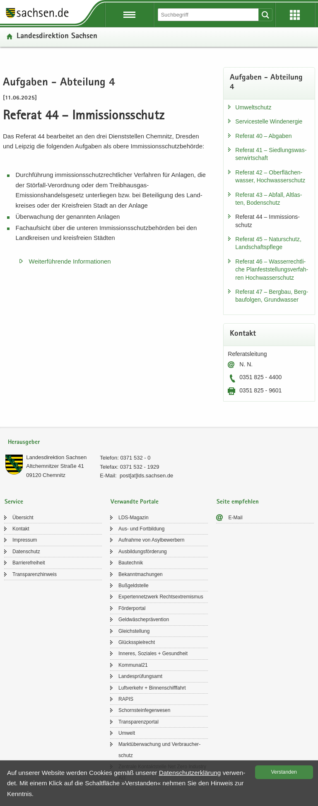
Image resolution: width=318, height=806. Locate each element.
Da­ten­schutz (26, 551)
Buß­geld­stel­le (133, 585)
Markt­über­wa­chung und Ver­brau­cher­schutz (159, 749)
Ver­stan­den (284, 772)
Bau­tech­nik (130, 563)
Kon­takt (20, 529)
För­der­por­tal (131, 608)
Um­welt (126, 733)
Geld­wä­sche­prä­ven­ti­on (143, 619)
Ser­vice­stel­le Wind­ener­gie (268, 121)
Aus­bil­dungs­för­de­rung (142, 551)
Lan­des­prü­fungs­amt (140, 676)
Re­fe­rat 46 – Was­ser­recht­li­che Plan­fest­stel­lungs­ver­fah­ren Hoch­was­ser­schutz (271, 269)
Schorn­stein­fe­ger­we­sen (144, 710)
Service (14, 502)
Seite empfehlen (238, 502)
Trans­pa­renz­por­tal (138, 722)
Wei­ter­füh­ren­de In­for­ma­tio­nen (70, 261)
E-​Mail (236, 517)
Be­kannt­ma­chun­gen (140, 574)
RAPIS (125, 699)
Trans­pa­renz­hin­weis (34, 574)
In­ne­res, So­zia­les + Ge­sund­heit (153, 653)
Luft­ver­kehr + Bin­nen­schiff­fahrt (152, 688)
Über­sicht (23, 517)
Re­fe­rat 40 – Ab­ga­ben (263, 136)
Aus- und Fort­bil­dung (141, 529)
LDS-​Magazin (133, 517)
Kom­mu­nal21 (133, 665)
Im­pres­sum (24, 540)
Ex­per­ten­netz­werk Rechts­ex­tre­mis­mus (160, 597)
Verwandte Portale (135, 502)
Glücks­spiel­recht (136, 642)
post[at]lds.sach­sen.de (146, 475)
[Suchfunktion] (209, 14)
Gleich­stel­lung (133, 631)
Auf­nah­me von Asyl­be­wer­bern (151, 540)
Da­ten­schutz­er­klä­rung (190, 772)
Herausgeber (24, 442)
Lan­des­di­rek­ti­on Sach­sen (57, 37)
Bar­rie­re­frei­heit (28, 563)
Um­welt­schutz (253, 107)
